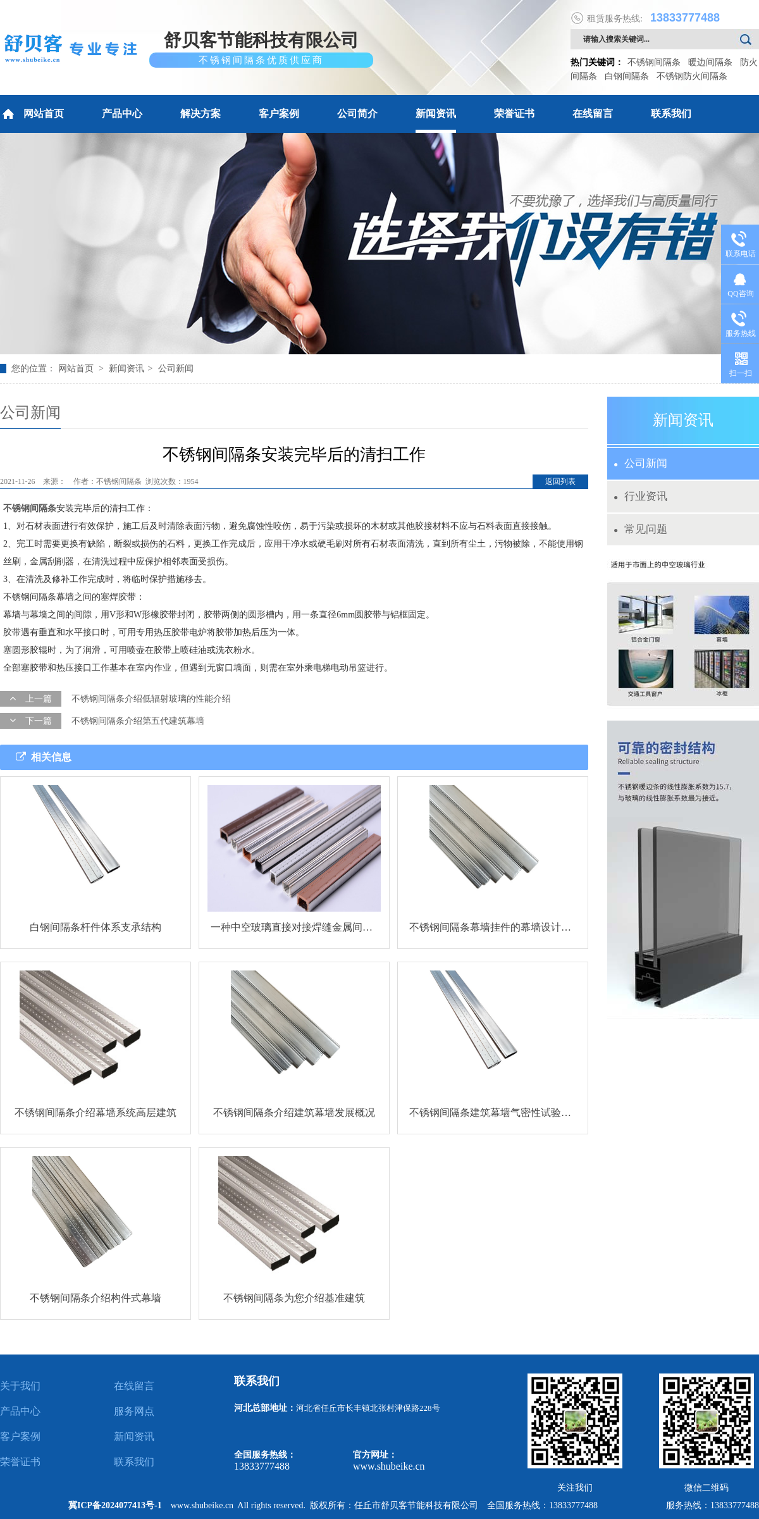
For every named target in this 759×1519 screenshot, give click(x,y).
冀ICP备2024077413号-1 (115, 1505)
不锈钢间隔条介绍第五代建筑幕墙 (137, 721)
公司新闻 (176, 368)
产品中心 (122, 113)
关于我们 (20, 1385)
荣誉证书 (514, 113)
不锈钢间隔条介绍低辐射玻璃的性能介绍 (151, 699)
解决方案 (200, 113)
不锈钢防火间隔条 (692, 76)
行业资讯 (640, 496)
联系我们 (671, 113)
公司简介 (357, 113)
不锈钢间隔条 (654, 62)
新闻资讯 (436, 113)
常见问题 (640, 529)
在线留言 (592, 113)
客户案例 (279, 113)
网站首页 (32, 114)
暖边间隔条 (710, 62)
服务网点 (134, 1411)
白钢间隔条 (627, 76)
